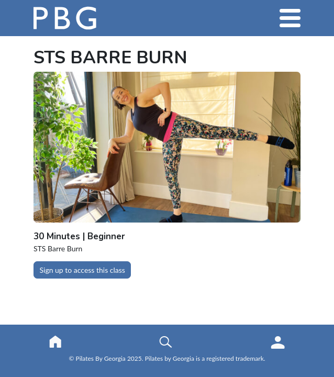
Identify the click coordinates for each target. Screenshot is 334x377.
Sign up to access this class (82, 269)
